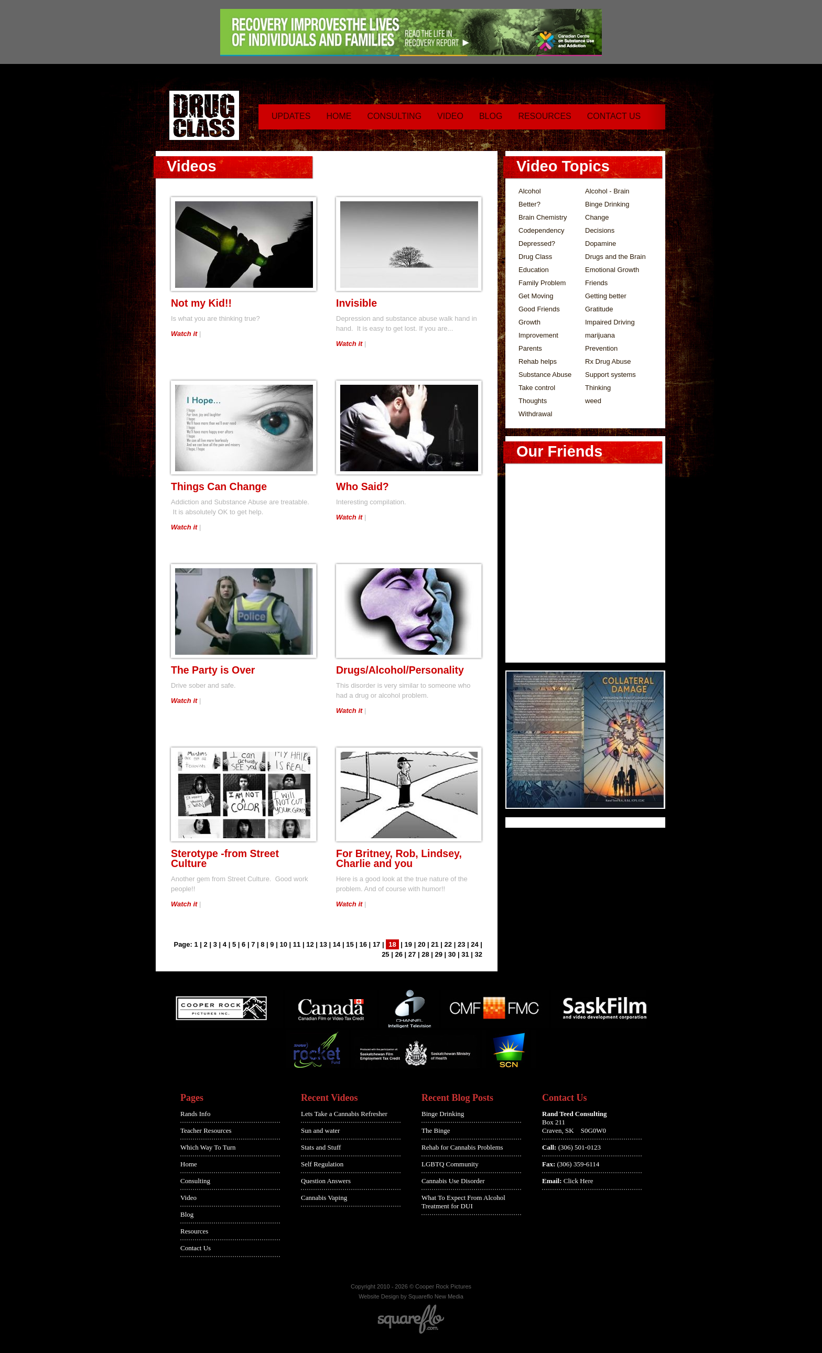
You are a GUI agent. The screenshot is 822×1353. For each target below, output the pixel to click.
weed (593, 401)
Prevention (601, 348)
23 (461, 944)
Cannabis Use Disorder (453, 1181)
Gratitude (599, 309)
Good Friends (539, 309)
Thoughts (532, 401)
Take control (536, 388)
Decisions (599, 230)
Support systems (610, 374)
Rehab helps (537, 361)
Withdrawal (535, 414)
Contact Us (614, 116)
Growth (529, 322)
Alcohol (529, 191)
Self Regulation (322, 1164)
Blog (490, 116)
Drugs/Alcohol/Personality (400, 670)
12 (309, 944)
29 (438, 954)
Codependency (541, 230)
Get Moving (535, 296)
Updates (291, 116)
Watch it (184, 334)
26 (398, 954)
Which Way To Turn (208, 1147)
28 (425, 954)
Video (450, 116)
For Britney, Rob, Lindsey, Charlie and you (399, 858)
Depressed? (536, 243)
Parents (530, 348)
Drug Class (535, 257)
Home (338, 116)
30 (452, 954)
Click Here (578, 1181)
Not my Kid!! (201, 303)
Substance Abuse (544, 374)
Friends (596, 283)
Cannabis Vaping (324, 1198)
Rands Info (195, 1114)
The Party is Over (213, 670)
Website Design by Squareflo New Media (411, 1296)
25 (385, 954)
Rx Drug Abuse (608, 361)
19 (408, 944)
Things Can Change (219, 486)
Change (597, 217)
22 (448, 944)
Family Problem (542, 283)
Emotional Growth (612, 270)
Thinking (598, 388)
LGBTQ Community (450, 1164)
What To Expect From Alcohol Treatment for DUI (463, 1202)
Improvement (538, 335)
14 (336, 944)
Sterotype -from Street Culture (225, 858)
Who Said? (362, 486)
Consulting (394, 116)
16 (363, 944)
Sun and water (320, 1130)
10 (283, 944)
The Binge (435, 1130)
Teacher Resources (206, 1130)
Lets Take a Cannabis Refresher (344, 1114)
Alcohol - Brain (607, 191)
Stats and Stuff (321, 1147)
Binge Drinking (607, 204)
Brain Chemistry (542, 217)
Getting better (605, 296)
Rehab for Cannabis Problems (462, 1147)
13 (323, 944)
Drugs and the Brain (615, 257)
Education (533, 270)
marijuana (600, 335)
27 (412, 954)
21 (434, 944)
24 (474, 944)
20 (421, 944)
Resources (544, 116)
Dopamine (600, 243)
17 (376, 944)
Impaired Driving (610, 322)
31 (465, 954)
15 (349, 944)
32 (478, 954)
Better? (529, 204)
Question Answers (326, 1181)
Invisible (356, 303)
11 (296, 944)
